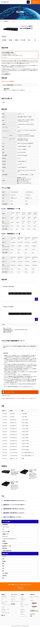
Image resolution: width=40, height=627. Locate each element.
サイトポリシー (23, 614)
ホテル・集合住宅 (5, 573)
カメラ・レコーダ (5, 536)
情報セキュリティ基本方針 (24, 604)
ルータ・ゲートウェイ (5, 526)
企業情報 (22, 594)
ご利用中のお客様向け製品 (6, 550)
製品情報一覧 (6, 21)
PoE (3, 529)
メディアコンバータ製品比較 (8, 81)
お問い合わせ (35, 2)
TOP (2, 21)
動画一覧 (3, 615)
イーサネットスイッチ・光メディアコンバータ (9, 538)
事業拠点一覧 (23, 611)
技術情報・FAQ (13, 596)
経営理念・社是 (23, 599)
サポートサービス (14, 594)
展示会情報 (13, 603)
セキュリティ (4, 556)
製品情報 (3, 594)
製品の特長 (4, 40)
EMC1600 (5, 57)
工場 (3, 568)
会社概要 (22, 598)
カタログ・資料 (22, 40)
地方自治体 (4, 575)
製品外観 (16, 40)
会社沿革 (22, 606)
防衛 (3, 566)
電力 (3, 577)
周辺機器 (3, 541)
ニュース (31, 600)
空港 (3, 563)
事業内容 (22, 601)
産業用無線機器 (5, 524)
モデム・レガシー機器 (5, 531)
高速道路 (3, 561)
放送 (3, 570)
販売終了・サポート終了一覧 (15, 601)
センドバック (13, 598)
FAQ (35, 40)
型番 (29, 40)
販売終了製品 (4, 548)
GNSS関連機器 (4, 543)
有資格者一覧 (23, 609)
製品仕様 (10, 40)
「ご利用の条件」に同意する (9, 392)
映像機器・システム (5, 534)
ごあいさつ (22, 596)
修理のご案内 (13, 599)
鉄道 (3, 558)
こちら (24, 140)
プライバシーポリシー (24, 616)
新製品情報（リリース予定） (6, 545)
